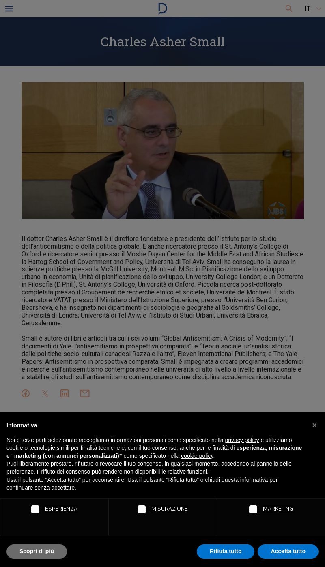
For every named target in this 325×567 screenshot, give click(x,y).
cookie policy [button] (197, 456)
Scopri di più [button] (36, 551)
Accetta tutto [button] (288, 551)
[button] (314, 425)
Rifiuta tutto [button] (226, 551)
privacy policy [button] (242, 440)
